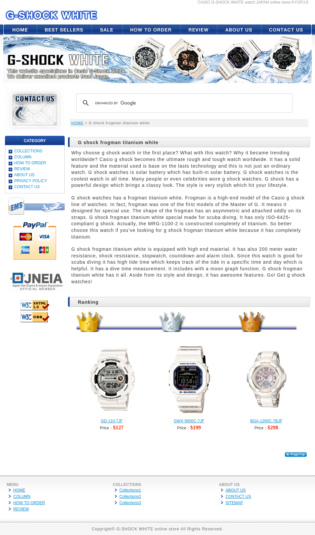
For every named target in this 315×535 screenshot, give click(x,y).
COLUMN (22, 157)
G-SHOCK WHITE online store (147, 529)
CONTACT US (27, 187)
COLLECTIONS (28, 151)
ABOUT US (24, 175)
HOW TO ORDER (30, 163)
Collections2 (130, 496)
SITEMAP (234, 503)
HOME (77, 123)
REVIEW (22, 169)
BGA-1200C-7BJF (266, 421)
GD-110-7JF (112, 421)
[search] (183, 103)
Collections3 (130, 503)
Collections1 (130, 490)
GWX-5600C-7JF (189, 421)
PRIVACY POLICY (30, 181)
